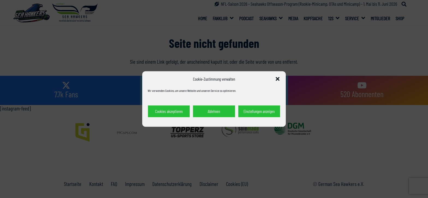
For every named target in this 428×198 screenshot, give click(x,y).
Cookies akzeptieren (169, 111)
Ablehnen (214, 111)
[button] (277, 79)
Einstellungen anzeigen (259, 111)
